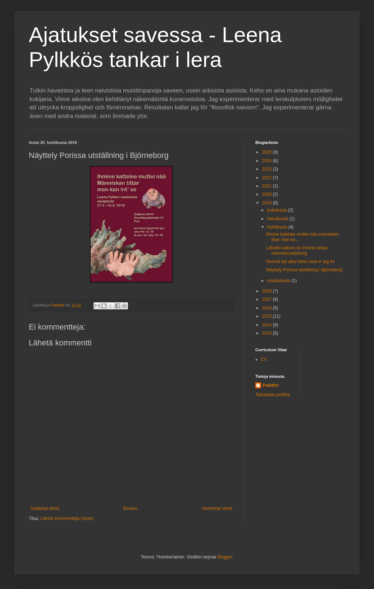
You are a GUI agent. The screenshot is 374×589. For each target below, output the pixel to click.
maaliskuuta (279, 280)
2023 (267, 169)
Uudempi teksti (45, 508)
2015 (267, 316)
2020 (267, 194)
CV (264, 359)
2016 (267, 308)
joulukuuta (277, 210)
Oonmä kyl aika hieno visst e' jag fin (300, 261)
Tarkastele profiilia (272, 394)
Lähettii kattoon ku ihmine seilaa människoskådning (297, 250)
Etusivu (130, 508)
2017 (267, 299)
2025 (267, 152)
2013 (267, 333)
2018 (267, 291)
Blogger (225, 556)
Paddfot (271, 385)
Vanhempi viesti (217, 508)
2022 (267, 177)
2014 (267, 324)
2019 (267, 202)
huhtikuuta (277, 227)
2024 (267, 160)
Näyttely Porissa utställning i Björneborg (304, 269)
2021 (267, 186)
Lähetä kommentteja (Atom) (67, 518)
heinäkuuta (278, 218)
